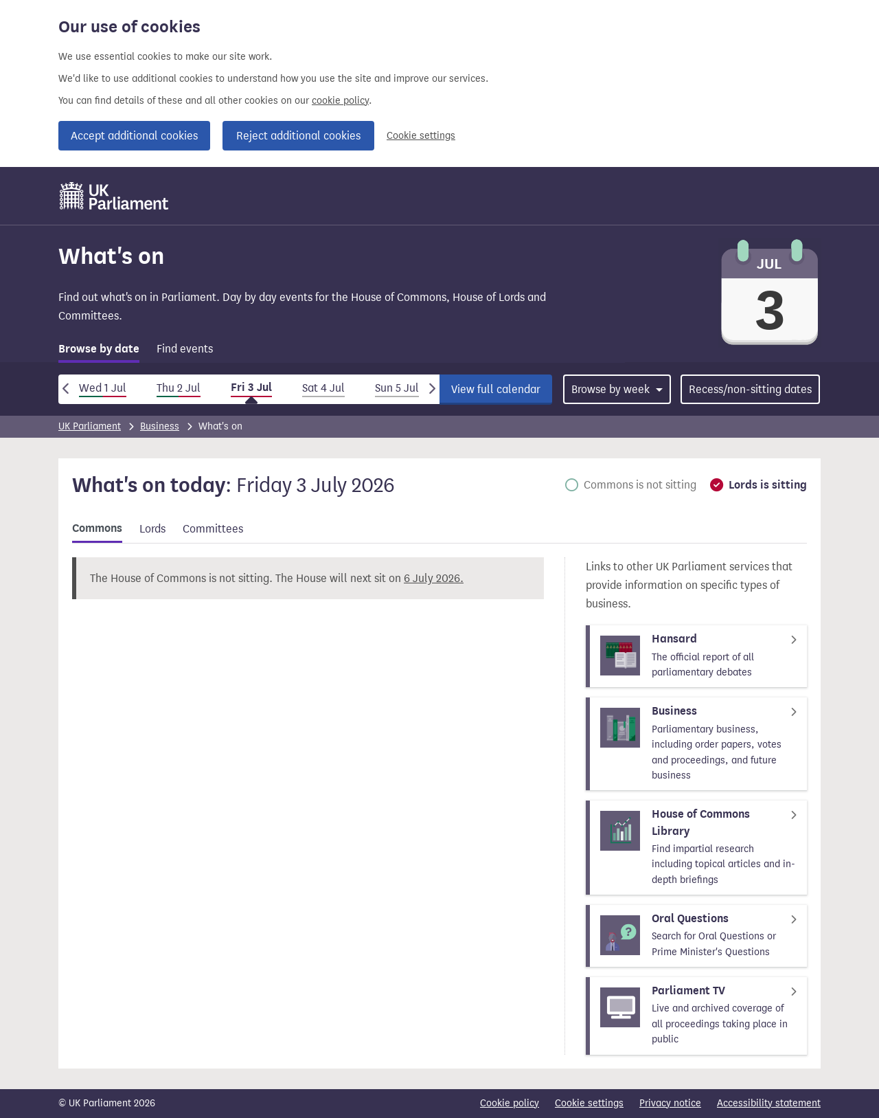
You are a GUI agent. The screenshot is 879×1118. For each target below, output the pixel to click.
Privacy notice (670, 1103)
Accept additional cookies (134, 135)
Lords (152, 528)
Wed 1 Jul (102, 387)
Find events (185, 348)
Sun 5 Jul (397, 387)
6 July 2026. (434, 578)
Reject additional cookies (298, 135)
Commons (97, 528)
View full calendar (495, 389)
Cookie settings (421, 136)
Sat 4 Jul (323, 387)
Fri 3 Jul (251, 387)
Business (159, 426)
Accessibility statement (769, 1103)
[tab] (98, 351)
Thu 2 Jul (179, 387)
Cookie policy (509, 1103)
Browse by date (98, 349)
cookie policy (340, 101)
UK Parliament (89, 426)
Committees (213, 528)
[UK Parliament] (114, 196)
